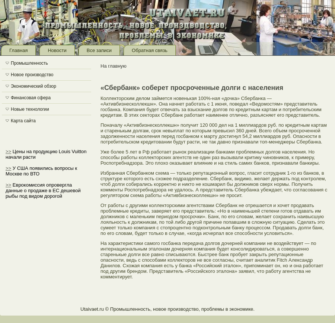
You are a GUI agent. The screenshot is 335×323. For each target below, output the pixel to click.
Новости (57, 50)
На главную (113, 66)
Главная (18, 50)
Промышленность (29, 63)
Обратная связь (150, 50)
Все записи (99, 50)
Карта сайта (23, 120)
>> (8, 151)
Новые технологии (30, 109)
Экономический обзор (33, 86)
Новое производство (32, 74)
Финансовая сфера (31, 97)
